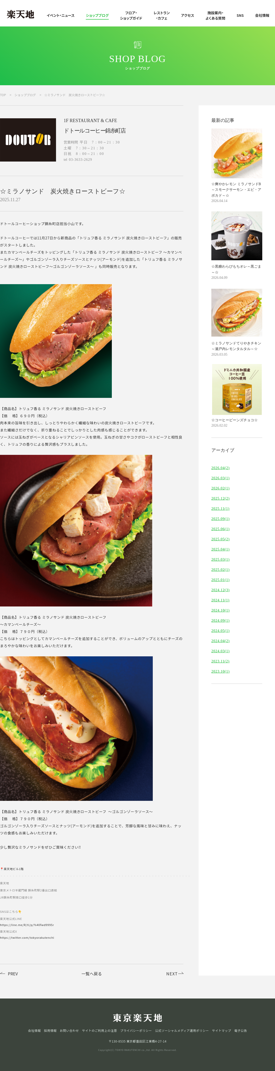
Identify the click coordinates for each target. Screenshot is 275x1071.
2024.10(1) (220, 610)
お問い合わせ (69, 1030)
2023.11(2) (220, 661)
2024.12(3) (220, 590)
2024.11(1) (220, 600)
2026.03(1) (220, 478)
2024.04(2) (220, 641)
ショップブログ (97, 15)
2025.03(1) (220, 559)
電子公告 (240, 1030)
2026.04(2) (220, 468)
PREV (13, 974)
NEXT (172, 974)
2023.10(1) (220, 671)
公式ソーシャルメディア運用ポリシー (182, 1030)
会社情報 (262, 15)
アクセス (187, 15)
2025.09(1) (220, 519)
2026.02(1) (220, 488)
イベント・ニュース (61, 15)
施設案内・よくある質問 (215, 15)
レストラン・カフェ (162, 15)
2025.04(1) (220, 549)
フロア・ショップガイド (131, 15)
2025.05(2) (220, 539)
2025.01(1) (220, 580)
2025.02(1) (220, 570)
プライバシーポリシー (136, 1030)
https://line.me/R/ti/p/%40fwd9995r (27, 925)
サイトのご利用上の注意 (99, 1030)
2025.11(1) (220, 509)
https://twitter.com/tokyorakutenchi (27, 937)
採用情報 (50, 1030)
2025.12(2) (220, 498)
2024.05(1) (220, 631)
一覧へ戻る (91, 974)
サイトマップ (221, 1030)
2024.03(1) (220, 651)
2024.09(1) (220, 621)
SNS (240, 15)
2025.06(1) (220, 529)
